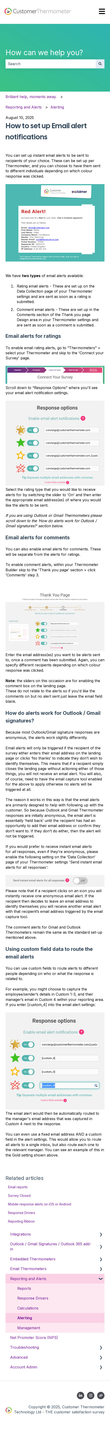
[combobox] (51, 63)
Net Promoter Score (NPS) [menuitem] (34, 1337)
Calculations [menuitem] (27, 1308)
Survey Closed (19, 1196)
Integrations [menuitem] (20, 1234)
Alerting (57, 107)
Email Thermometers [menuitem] (28, 1268)
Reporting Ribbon (21, 1221)
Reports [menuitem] (24, 1288)
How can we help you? (44, 52)
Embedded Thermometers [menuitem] (32, 1259)
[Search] (100, 63)
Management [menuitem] (28, 1328)
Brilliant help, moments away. (31, 96)
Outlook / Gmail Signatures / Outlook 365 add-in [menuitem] (50, 1246)
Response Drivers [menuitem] (32, 1298)
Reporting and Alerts (24, 107)
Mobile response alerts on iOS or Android (39, 1204)
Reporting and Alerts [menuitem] (28, 1278)
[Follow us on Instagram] (90, 1395)
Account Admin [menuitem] (23, 1367)
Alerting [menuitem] (24, 1318)
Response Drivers (21, 1213)
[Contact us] (100, 1395)
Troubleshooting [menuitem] (24, 1347)
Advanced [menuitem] (19, 1357)
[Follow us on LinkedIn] (80, 1395)
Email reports (18, 1187)
